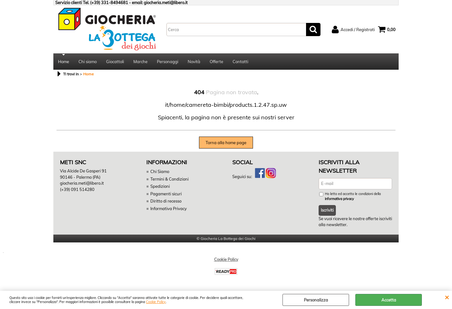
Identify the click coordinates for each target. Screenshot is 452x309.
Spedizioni (160, 186)
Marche (140, 61)
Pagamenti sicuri (166, 193)
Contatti (240, 61)
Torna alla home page (226, 142)
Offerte (216, 61)
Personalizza (316, 299)
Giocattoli (115, 61)
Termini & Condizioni (169, 179)
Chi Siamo (159, 171)
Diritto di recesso (165, 200)
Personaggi (167, 61)
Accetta (388, 299)
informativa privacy (339, 199)
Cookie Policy (156, 302)
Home (63, 61)
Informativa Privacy (168, 208)
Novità (194, 61)
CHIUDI (447, 297)
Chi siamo (87, 61)
